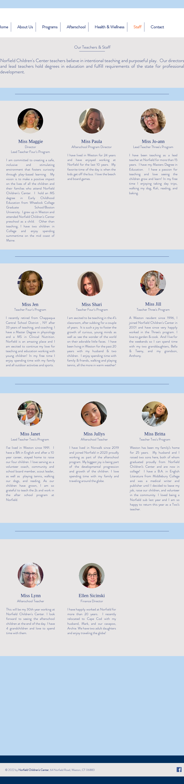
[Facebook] (179, 769)
